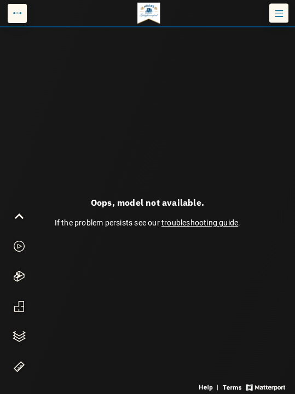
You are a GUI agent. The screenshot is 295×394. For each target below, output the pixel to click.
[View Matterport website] (265, 386)
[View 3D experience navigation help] (209, 386)
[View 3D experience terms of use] (233, 386)
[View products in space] (278, 13)
